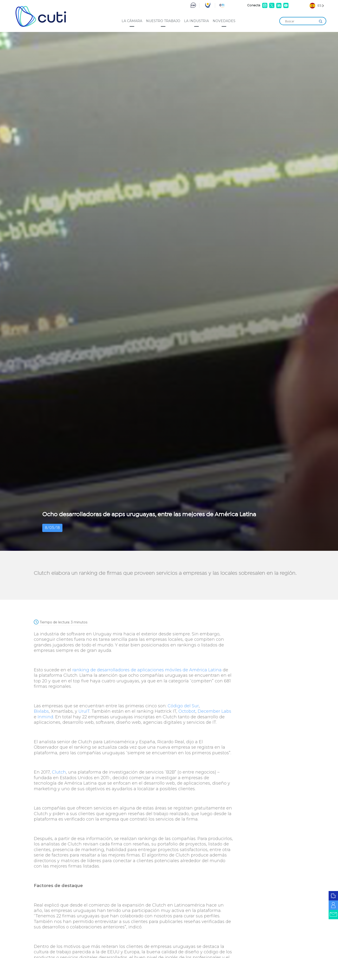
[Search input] (300, 21)
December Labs (214, 711)
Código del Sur (183, 705)
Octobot (187, 711)
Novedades (224, 21)
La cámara (132, 21)
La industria (196, 21)
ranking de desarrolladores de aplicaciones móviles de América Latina (147, 670)
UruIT (84, 711)
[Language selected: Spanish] (316, 5)
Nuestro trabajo (163, 21)
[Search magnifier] (320, 21)
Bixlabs (41, 711)
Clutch (59, 772)
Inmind (45, 716)
